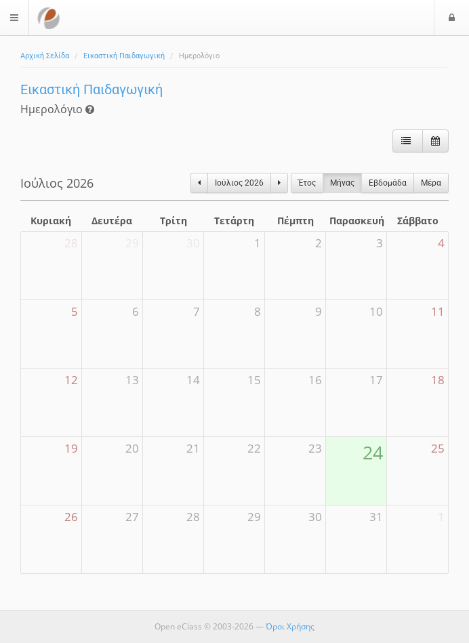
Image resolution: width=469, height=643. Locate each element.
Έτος (307, 183)
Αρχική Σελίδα (44, 55)
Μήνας (342, 183)
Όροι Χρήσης (290, 626)
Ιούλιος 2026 (239, 183)
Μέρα (431, 183)
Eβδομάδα (388, 183)
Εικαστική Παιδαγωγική (124, 55)
